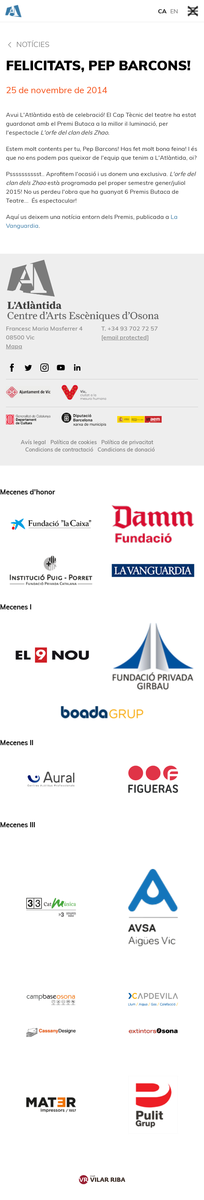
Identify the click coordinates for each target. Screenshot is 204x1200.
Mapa (14, 346)
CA (162, 11)
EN (174, 11)
